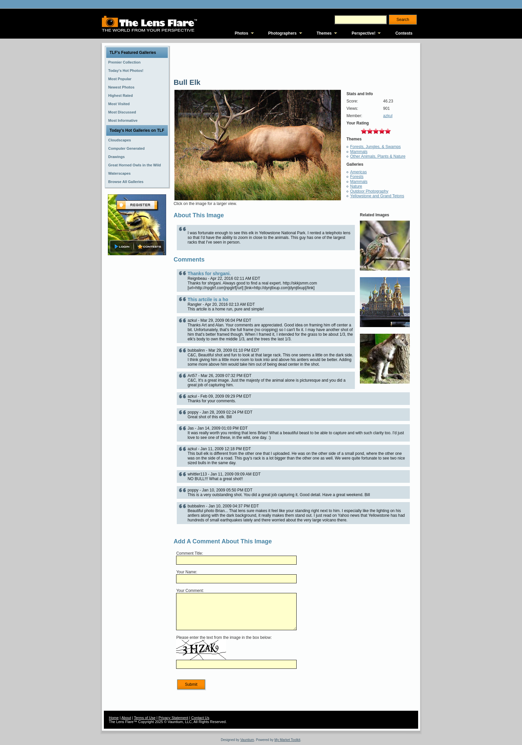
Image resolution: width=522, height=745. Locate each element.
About (126, 718)
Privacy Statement (173, 718)
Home (114, 718)
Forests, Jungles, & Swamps (375, 146)
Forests (357, 176)
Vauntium (247, 740)
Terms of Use (144, 718)
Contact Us (200, 718)
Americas (358, 172)
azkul (387, 115)
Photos (241, 33)
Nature (356, 186)
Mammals (359, 151)
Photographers (282, 33)
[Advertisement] (137, 362)
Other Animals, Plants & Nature (377, 156)
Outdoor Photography (369, 191)
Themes (324, 33)
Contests (403, 33)
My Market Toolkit (287, 740)
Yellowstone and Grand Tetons (377, 196)
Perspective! (363, 33)
